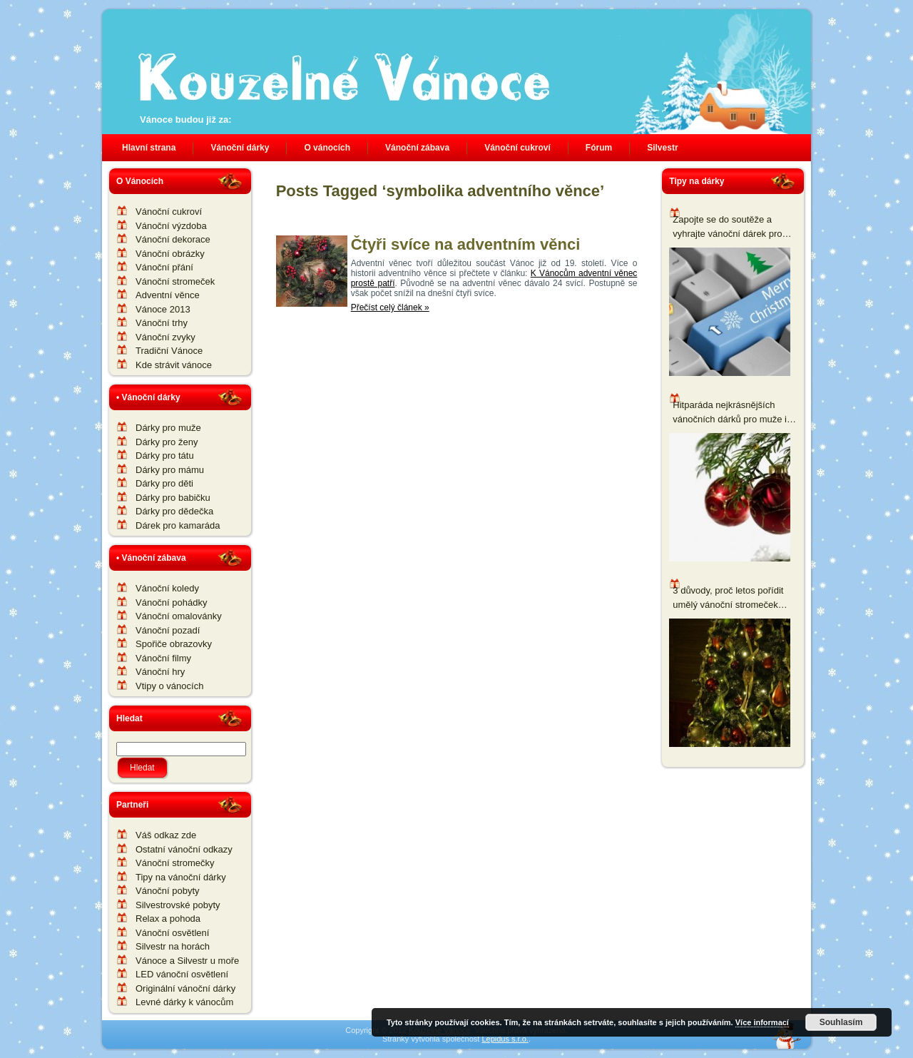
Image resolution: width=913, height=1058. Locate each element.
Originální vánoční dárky (185, 988)
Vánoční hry (160, 671)
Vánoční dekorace (173, 239)
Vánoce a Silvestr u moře (187, 960)
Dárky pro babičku (173, 497)
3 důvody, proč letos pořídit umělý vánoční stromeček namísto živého (728, 598)
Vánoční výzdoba (171, 225)
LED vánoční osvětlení (182, 974)
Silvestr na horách (173, 946)
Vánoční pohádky (171, 602)
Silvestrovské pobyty (178, 905)
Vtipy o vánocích (169, 686)
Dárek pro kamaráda (178, 525)
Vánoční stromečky (175, 863)
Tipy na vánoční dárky (181, 877)
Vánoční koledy (167, 588)
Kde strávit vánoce (174, 365)
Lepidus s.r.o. (504, 1038)
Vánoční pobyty (168, 890)
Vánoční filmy (163, 658)
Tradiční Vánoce (169, 350)
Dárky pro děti (164, 483)
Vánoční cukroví (169, 211)
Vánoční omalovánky (179, 616)
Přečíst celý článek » (390, 307)
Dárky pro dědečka (174, 511)
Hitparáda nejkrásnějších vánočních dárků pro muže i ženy (730, 413)
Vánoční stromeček (175, 281)
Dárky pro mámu (170, 469)
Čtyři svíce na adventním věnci (466, 244)
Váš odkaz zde (166, 835)
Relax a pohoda (168, 918)
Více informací (762, 1022)
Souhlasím (841, 1022)
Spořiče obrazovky (174, 644)
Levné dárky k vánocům (184, 1002)
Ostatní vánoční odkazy (184, 849)
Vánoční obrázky (170, 253)
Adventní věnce (168, 295)
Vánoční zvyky (165, 337)
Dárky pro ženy (167, 442)
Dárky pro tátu (165, 455)
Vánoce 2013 (163, 309)
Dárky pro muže (168, 427)
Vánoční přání (164, 267)
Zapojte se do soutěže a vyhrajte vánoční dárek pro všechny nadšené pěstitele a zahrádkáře (731, 227)
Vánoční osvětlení (172, 932)
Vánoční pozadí (168, 630)
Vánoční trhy (162, 322)
